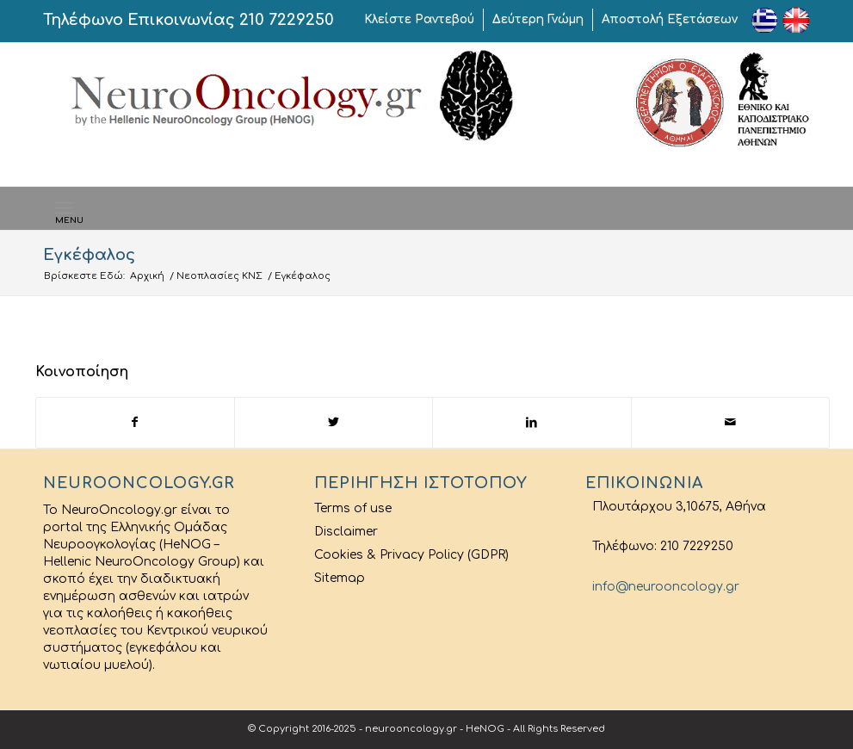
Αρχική (147, 276)
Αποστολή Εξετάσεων (670, 19)
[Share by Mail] (730, 422)
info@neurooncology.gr (662, 586)
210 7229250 (286, 19)
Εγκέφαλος (89, 254)
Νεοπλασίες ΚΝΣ (219, 276)
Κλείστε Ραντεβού (419, 19)
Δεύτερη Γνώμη (538, 19)
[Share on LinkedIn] (531, 422)
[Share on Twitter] (333, 422)
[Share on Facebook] (135, 422)
